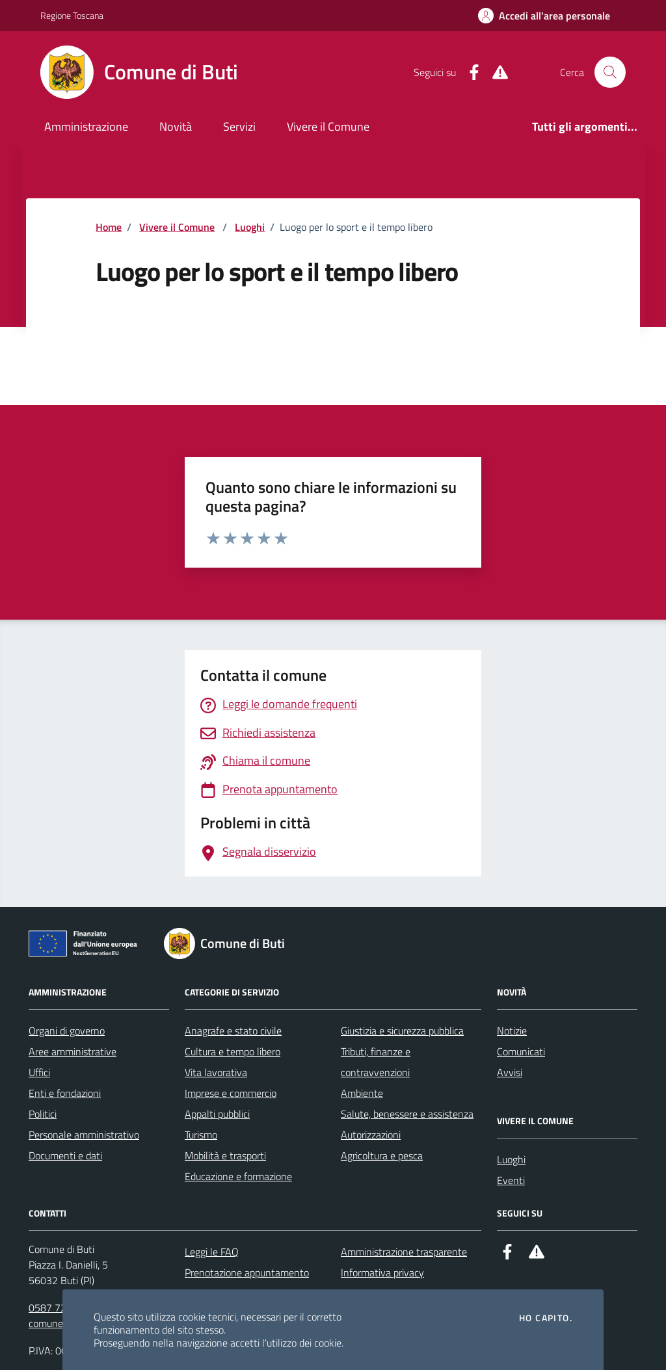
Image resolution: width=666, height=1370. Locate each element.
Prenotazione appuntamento (247, 1272)
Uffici (39, 1072)
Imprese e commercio (230, 1093)
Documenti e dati (65, 1155)
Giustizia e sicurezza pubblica (402, 1030)
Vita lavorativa (216, 1072)
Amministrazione (86, 126)
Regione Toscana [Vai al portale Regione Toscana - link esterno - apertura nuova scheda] (71, 15)
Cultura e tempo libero (232, 1051)
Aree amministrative (72, 1051)
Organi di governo (67, 1030)
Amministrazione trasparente (404, 1251)
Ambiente (362, 1093)
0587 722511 (59, 1307)
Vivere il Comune (328, 126)
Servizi (239, 126)
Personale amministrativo (84, 1134)
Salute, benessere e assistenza (407, 1114)
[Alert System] (495, 72)
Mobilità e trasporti (225, 1155)
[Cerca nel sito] (610, 72)
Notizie (512, 1030)
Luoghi (250, 227)
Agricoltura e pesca (382, 1155)
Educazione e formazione (238, 1176)
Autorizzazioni (371, 1134)
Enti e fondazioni (65, 1093)
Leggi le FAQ (212, 1251)
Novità (175, 126)
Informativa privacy (382, 1272)
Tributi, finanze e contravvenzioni (375, 1062)
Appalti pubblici (217, 1114)
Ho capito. (545, 1318)
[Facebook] (469, 72)
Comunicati (521, 1051)
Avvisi (509, 1072)
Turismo (201, 1134)
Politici (43, 1114)
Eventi (511, 1180)
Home (109, 227)
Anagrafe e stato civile (233, 1030)
